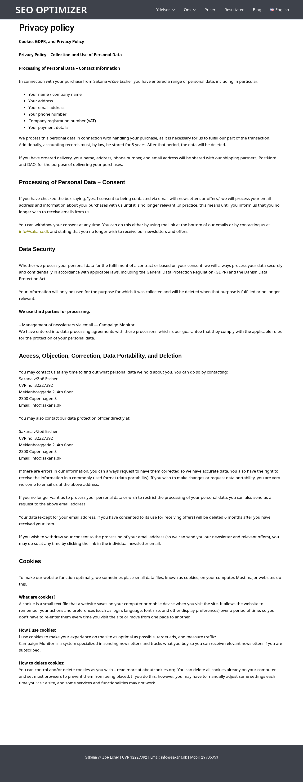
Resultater (236, 9)
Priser (213, 9)
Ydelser (170, 10)
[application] (177, 10)
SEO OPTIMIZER (51, 9)
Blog (258, 9)
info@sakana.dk (34, 231)
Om (194, 10)
